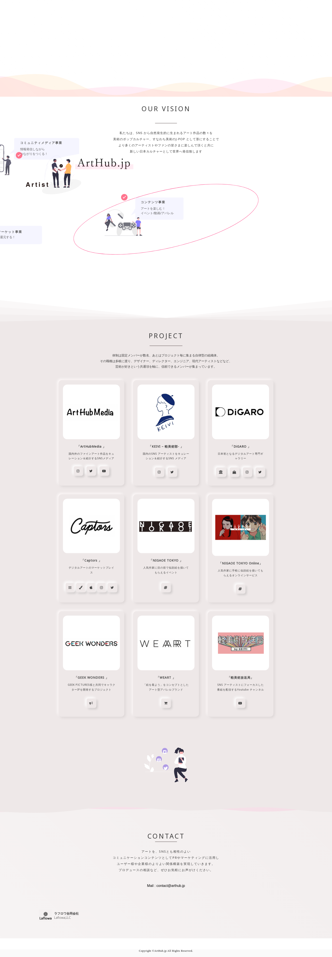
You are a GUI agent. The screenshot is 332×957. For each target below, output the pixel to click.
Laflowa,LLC (62, 917)
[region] (166, 469)
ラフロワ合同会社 (66, 913)
